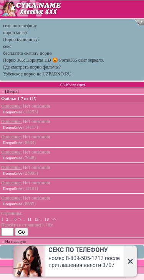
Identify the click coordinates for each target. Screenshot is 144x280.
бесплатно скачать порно (27, 53)
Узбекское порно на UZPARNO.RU (37, 74)
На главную (15, 241)
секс (7, 46)
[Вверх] (12, 91)
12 (36, 219)
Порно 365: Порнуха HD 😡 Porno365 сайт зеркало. (53, 60)
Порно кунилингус (21, 39)
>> (53, 219)
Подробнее (12, 112)
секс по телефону (20, 25)
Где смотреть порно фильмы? (32, 67)
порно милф (15, 32)
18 (47, 219)
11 (30, 219)
